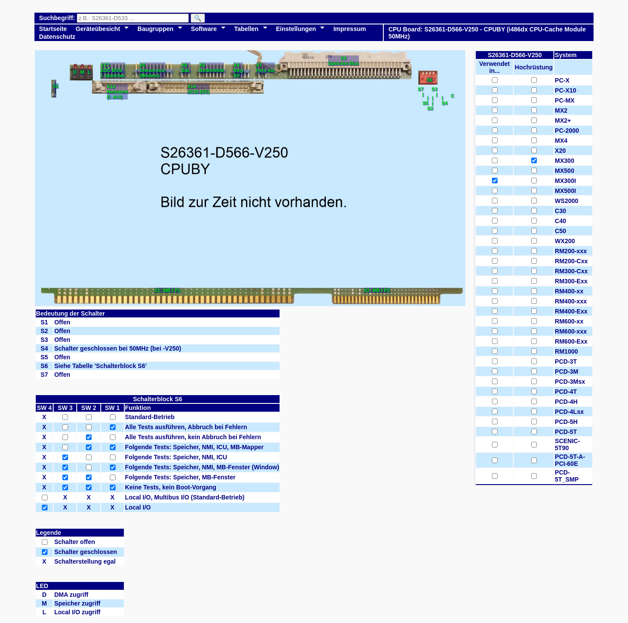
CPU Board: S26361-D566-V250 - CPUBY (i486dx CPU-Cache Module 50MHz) (487, 33)
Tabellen (246, 28)
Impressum (349, 28)
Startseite (53, 28)
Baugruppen (155, 28)
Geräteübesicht (97, 28)
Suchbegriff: (58, 17)
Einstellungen (296, 28)
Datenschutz (57, 36)
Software (204, 28)
